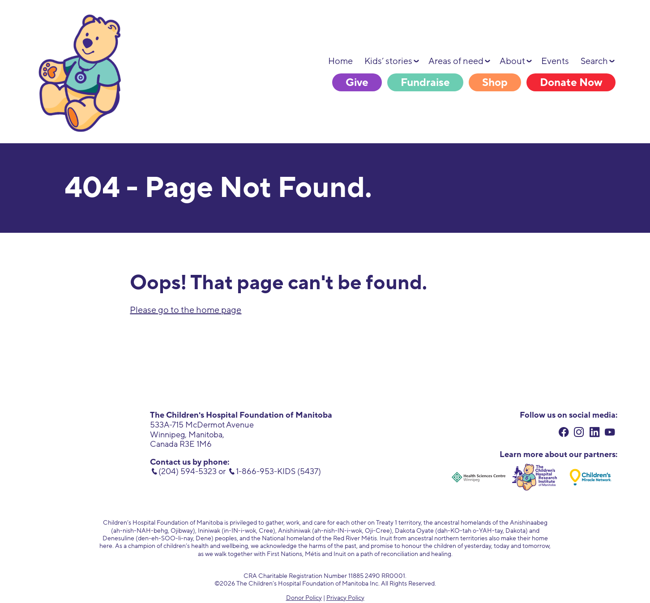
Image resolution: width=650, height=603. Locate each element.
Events (555, 61)
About (512, 61)
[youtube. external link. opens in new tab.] (609, 433)
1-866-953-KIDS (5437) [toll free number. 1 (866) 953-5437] (278, 471)
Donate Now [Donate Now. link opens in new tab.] (571, 83)
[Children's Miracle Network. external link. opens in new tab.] (590, 477)
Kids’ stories (388, 61)
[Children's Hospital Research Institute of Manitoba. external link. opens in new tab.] (534, 477)
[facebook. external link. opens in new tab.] (563, 433)
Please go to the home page (185, 310)
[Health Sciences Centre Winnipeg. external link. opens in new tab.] (478, 477)
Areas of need (455, 61)
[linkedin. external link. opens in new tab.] (594, 433)
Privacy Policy (345, 598)
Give (357, 83)
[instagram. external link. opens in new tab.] (579, 433)
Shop (495, 83)
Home (340, 61)
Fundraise (425, 83)
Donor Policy (304, 598)
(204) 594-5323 (187, 471)
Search (594, 61)
